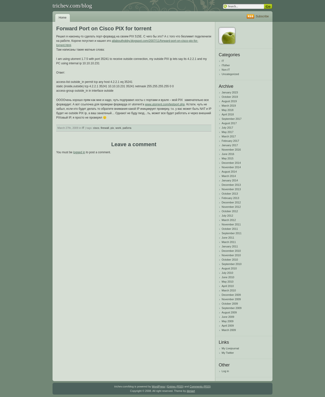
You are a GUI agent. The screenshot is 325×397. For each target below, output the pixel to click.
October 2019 (230, 96)
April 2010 (228, 286)
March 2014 (229, 176)
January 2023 (230, 92)
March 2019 (229, 105)
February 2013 (230, 198)
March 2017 (229, 136)
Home (62, 17)
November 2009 (231, 299)
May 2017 (227, 132)
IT (83, 127)
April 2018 (228, 114)
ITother (226, 65)
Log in (225, 371)
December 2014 (231, 162)
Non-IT (226, 69)
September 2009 (231, 308)
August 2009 (229, 312)
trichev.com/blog (72, 5)
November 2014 (231, 167)
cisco (96, 127)
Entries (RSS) (175, 386)
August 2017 (229, 123)
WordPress (158, 386)
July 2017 (227, 127)
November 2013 (231, 189)
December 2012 (231, 202)
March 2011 (229, 242)
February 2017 (230, 140)
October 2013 (230, 193)
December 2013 (231, 184)
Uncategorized (230, 74)
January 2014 (230, 180)
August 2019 (229, 101)
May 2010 (227, 281)
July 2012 (227, 215)
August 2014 (229, 171)
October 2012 (230, 211)
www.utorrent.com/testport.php (165, 104)
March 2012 (229, 220)
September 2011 (231, 233)
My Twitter (228, 352)
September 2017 (231, 118)
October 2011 (230, 228)
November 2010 (231, 255)
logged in (79, 152)
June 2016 (228, 154)
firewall (105, 127)
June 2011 (228, 237)
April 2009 (228, 325)
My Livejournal (230, 348)
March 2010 (229, 290)
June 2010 (228, 277)
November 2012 (231, 206)
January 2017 (230, 145)
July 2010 (227, 272)
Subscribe (262, 16)
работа (127, 127)
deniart (191, 390)
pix (112, 127)
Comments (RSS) (200, 386)
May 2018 (227, 110)
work (118, 127)
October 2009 (230, 303)
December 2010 (231, 250)
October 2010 (230, 259)
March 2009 (229, 330)
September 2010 (231, 264)
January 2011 (230, 246)
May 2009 (227, 321)
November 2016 (231, 149)
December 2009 (231, 294)
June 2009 (228, 316)
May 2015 (227, 158)
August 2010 (229, 268)
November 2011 (231, 224)
